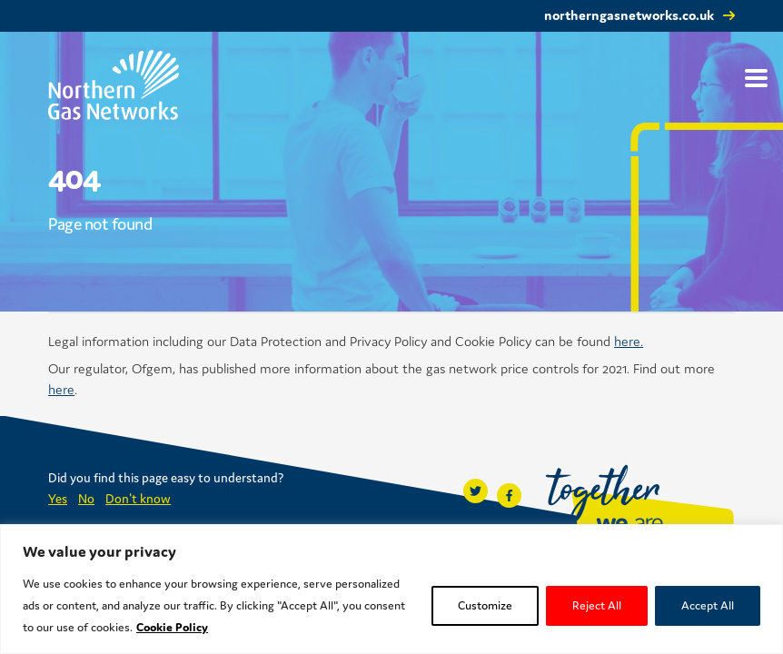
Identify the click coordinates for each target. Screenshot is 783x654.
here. (628, 341)
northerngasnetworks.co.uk (629, 15)
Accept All (707, 605)
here (61, 389)
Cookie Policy (172, 627)
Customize (485, 605)
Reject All (596, 605)
